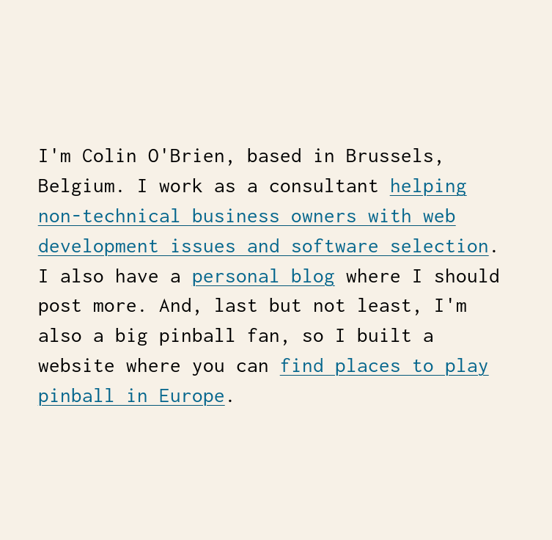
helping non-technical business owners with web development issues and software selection (263, 215)
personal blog (263, 275)
